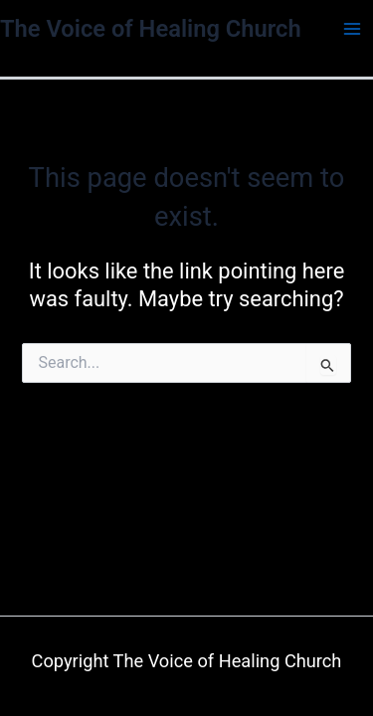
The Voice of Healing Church (150, 29)
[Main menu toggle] (352, 29)
